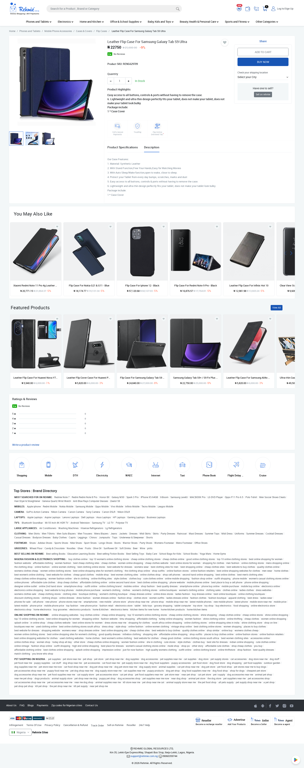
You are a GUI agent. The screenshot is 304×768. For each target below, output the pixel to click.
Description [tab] (151, 147)
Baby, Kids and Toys (161, 21)
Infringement (16, 725)
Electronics (65, 21)
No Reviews (119, 53)
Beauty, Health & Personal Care (199, 21)
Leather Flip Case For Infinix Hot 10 (248, 285)
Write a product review (25, 445)
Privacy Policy (52, 725)
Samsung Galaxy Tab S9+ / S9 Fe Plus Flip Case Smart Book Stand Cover (195, 377)
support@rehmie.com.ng (144, 756)
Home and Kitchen (92, 21)
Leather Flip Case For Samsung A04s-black (248, 377)
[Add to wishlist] (57, 318)
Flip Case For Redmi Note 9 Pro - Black (195, 285)
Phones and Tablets (39, 21)
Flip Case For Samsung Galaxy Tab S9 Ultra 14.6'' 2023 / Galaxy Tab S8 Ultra (142, 377)
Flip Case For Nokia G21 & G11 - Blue (89, 285)
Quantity (112, 74)
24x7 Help (144, 725)
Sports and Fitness (237, 21)
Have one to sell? (263, 88)
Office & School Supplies (126, 21)
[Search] (114, 9)
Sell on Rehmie (115, 725)
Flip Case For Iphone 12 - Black (142, 285)
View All (276, 307)
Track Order (97, 725)
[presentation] (285, 253)
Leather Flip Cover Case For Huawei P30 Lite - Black (89, 377)
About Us (11, 705)
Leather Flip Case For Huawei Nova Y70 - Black (35, 377)
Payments (42, 705)
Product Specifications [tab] (122, 147)
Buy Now (263, 62)
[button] (263, 77)
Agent (283, 722)
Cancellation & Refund (75, 725)
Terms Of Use (33, 725)
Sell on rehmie (263, 94)
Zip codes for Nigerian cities (66, 705)
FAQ (22, 705)
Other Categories (267, 21)
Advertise (237, 722)
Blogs (31, 705)
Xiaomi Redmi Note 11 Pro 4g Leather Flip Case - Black (35, 285)
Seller (260, 722)
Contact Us (91, 705)
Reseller (131, 725)
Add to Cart (263, 52)
